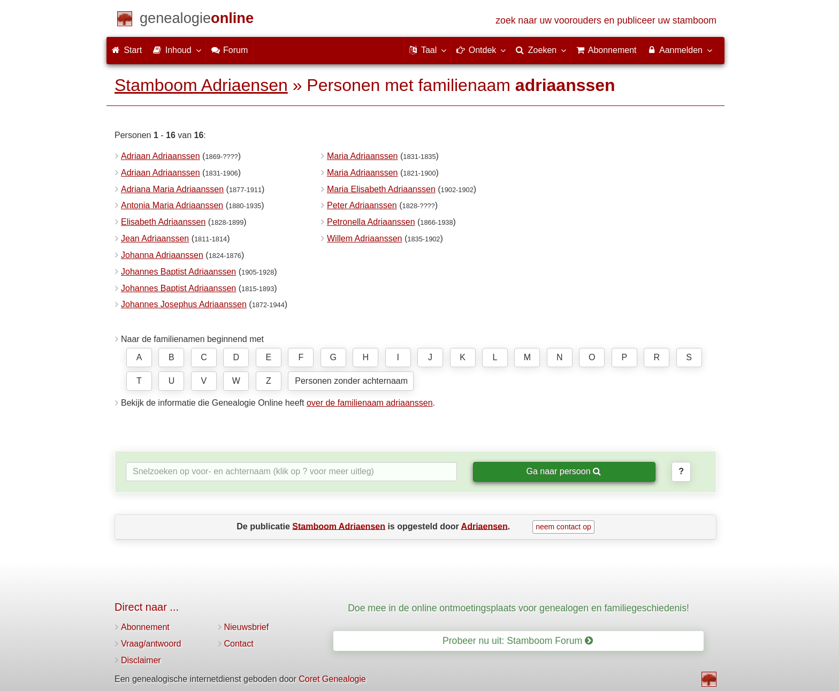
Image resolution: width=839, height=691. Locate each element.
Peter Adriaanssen (362, 205)
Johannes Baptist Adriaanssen (178, 271)
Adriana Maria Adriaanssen (172, 189)
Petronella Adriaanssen (371, 221)
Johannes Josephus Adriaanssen (184, 304)
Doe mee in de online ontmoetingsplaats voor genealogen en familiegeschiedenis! (518, 608)
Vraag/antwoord (151, 643)
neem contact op (563, 526)
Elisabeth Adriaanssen (163, 221)
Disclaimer (141, 660)
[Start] (197, 20)
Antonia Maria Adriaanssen (172, 205)
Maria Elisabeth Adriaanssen (381, 189)
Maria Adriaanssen (362, 156)
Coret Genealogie (332, 679)
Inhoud (176, 49)
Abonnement (145, 627)
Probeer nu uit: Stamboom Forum (518, 640)
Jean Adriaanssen (155, 238)
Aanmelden (679, 49)
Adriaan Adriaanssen (160, 156)
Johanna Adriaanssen (162, 255)
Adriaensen (484, 525)
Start (127, 50)
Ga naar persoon (563, 471)
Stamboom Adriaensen (201, 85)
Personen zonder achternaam (351, 380)
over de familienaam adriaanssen (370, 402)
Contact (239, 643)
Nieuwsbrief (246, 627)
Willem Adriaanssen (364, 238)
